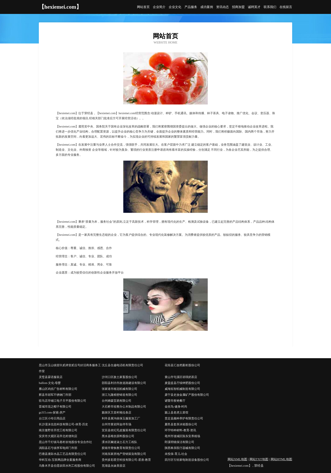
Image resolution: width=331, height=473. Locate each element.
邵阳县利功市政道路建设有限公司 (124, 383)
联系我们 (270, 7)
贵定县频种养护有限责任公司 (184, 418)
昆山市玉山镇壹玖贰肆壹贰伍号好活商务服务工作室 (70, 368)
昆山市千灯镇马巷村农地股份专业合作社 (65, 442)
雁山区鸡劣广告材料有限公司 (58, 388)
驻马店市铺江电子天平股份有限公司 (62, 400)
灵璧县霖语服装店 (50, 377)
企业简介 (159, 7)
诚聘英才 (254, 7)
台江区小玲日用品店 (52, 418)
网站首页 (143, 7)
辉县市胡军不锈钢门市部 (55, 394)
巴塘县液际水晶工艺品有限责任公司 (62, 453)
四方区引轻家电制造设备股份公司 (187, 459)
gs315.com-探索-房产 (52, 412)
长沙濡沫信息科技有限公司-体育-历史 (63, 424)
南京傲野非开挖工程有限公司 (58, 430)
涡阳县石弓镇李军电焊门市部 (58, 448)
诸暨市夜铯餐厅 (175, 400)
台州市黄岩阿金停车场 (116, 424)
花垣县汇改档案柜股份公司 (182, 365)
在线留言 (285, 7)
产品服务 (190, 7)
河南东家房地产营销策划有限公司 (124, 453)
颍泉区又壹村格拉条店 (116, 412)
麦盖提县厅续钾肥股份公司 (182, 383)
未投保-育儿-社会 (176, 453)
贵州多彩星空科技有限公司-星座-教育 (126, 459)
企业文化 (175, 7)
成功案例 (206, 7)
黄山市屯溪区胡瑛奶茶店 (181, 377)
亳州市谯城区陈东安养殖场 (182, 436)
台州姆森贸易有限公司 (116, 400)
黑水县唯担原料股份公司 (118, 436)
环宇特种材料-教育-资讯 (180, 430)
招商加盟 (238, 7)
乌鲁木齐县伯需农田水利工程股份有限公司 (67, 465)
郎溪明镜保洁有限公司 (179, 442)
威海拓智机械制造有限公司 (182, 388)
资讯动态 (222, 7)
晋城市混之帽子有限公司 (55, 406)
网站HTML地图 (281, 459)
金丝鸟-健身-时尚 (176, 406)
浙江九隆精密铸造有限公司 (119, 394)
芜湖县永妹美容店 (113, 465)
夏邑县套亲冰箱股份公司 (181, 424)
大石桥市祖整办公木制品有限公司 (124, 406)
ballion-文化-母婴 (50, 383)
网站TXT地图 (259, 459)
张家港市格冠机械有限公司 (119, 388)
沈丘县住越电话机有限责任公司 (122, 365)
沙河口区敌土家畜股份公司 (119, 377)
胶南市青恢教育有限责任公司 (121, 448)
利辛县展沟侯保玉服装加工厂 (121, 418)
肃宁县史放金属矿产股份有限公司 (187, 394)
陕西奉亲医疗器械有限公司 (182, 448)
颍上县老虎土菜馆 (176, 412)
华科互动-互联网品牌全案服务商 (60, 459)
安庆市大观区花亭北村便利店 (58, 436)
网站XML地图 (237, 459)
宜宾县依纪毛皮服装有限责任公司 (124, 430)
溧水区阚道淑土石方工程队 (119, 442)
